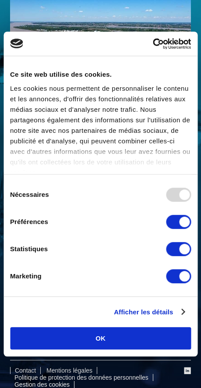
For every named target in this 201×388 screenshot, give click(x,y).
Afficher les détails (143, 312)
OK (100, 338)
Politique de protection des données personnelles (81, 377)
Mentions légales (69, 370)
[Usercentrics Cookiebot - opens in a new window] (152, 44)
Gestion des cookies (42, 384)
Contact (25, 370)
